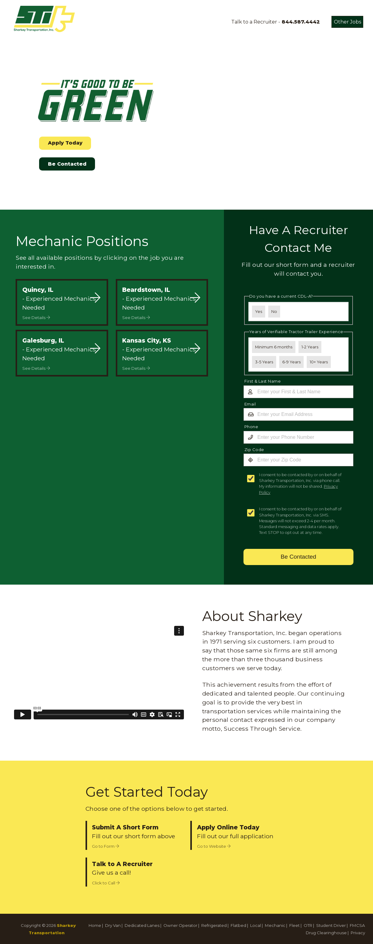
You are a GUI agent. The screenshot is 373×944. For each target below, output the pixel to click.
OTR (308, 925)
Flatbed (238, 925)
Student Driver (331, 925)
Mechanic (275, 925)
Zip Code (254, 449)
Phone (251, 426)
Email (250, 404)
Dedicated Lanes (142, 925)
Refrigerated (214, 925)
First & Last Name (262, 381)
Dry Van (113, 925)
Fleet (294, 925)
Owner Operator (180, 925)
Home (95, 925)
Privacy (358, 932)
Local (255, 925)
